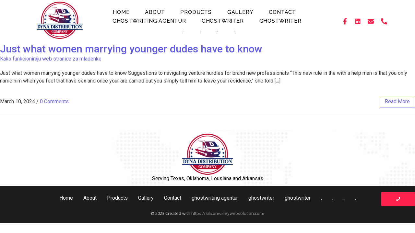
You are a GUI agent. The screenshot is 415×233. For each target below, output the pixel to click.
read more (397, 101)
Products (195, 12)
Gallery (240, 12)
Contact (282, 12)
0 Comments (54, 101)
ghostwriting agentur (149, 21)
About (155, 12)
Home (121, 12)
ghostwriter (223, 21)
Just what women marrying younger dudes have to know (131, 49)
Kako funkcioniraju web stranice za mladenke (50, 59)
